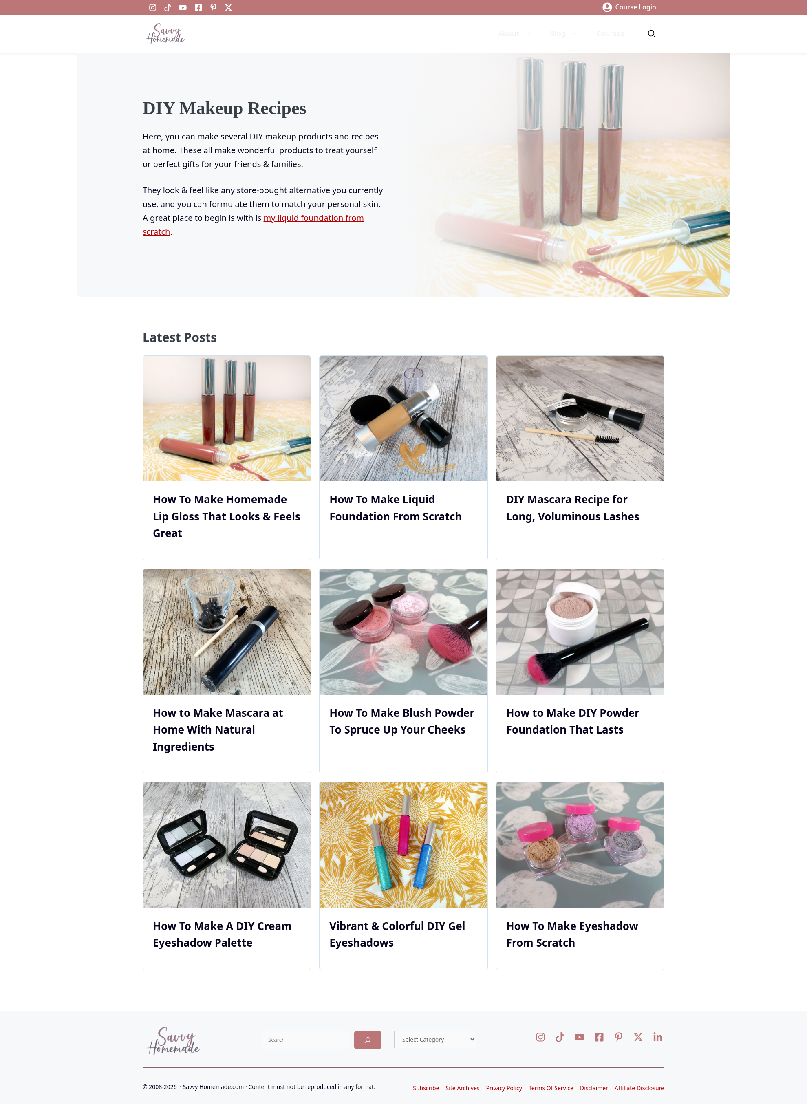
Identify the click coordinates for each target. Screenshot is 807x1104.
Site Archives (463, 1088)
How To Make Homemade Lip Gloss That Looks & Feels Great (226, 516)
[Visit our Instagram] (153, 7)
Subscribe (426, 1088)
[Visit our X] (579, 1037)
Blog (565, 33)
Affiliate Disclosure (639, 1088)
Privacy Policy (504, 1088)
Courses (610, 33)
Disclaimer (594, 1088)
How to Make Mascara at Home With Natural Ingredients (218, 729)
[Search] (367, 1040)
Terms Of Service (551, 1088)
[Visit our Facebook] (198, 7)
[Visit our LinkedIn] (168, 7)
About (516, 33)
